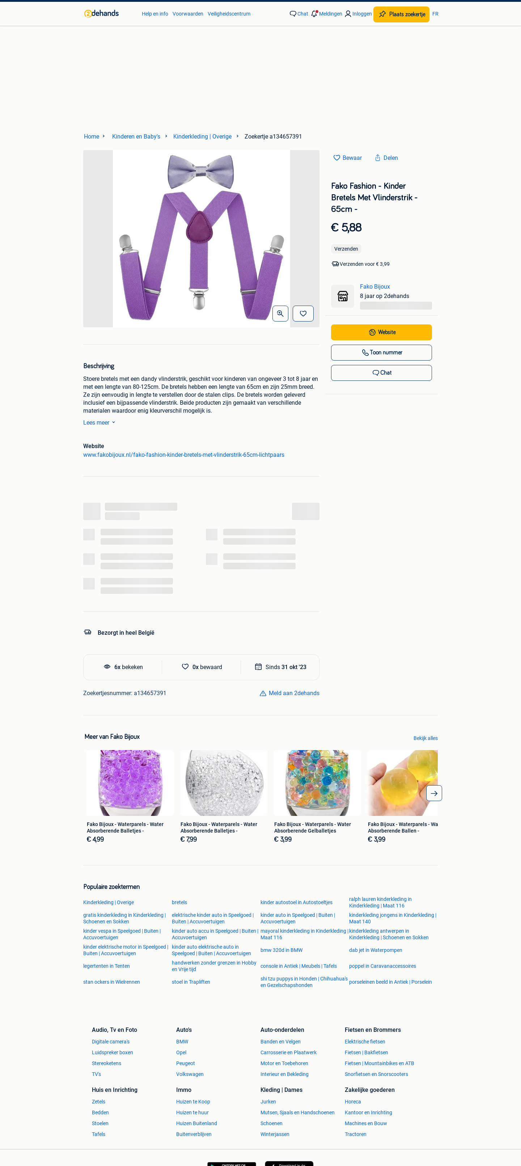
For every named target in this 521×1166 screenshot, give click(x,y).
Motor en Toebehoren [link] (284, 1063)
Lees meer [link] (100, 422)
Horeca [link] (353, 1102)
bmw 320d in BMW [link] (281, 950)
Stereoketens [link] (106, 1063)
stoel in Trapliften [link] (191, 982)
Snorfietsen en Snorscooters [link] (376, 1074)
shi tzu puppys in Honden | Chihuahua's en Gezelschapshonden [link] (304, 982)
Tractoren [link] (356, 1134)
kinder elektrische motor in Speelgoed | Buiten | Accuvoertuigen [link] (125, 950)
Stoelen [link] (100, 1123)
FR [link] (435, 14)
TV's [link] (96, 1074)
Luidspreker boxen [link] (112, 1052)
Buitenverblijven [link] (194, 1134)
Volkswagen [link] (190, 1074)
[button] (326, 13)
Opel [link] (181, 1052)
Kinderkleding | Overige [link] (108, 902)
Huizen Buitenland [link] (196, 1123)
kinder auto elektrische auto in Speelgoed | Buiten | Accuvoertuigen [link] (211, 950)
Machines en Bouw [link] (366, 1123)
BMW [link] (182, 1041)
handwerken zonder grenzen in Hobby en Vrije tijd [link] (214, 966)
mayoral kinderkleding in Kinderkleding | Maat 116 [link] (304, 934)
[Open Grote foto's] (280, 314)
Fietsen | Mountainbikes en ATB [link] (379, 1063)
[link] (109, 14)
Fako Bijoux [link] (375, 286)
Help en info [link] (155, 14)
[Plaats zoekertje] (401, 14)
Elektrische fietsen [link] (365, 1041)
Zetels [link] (98, 1102)
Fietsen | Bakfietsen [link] (366, 1052)
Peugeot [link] (185, 1063)
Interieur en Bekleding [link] (284, 1074)
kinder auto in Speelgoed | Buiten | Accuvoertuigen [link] (297, 918)
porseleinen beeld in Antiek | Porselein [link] (390, 982)
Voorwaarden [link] (188, 14)
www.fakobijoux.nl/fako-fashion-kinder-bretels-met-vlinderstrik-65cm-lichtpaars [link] (183, 454)
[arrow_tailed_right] (434, 793)
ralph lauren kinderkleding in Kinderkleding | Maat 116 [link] (380, 902)
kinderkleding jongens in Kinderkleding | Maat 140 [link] (392, 918)
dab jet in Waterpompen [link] (375, 950)
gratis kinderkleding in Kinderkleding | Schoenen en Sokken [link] (124, 918)
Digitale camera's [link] (111, 1041)
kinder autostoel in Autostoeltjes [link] (296, 902)
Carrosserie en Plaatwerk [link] (288, 1052)
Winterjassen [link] (274, 1134)
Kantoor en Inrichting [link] (368, 1112)
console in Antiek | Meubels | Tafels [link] (298, 966)
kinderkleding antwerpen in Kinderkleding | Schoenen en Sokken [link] (389, 934)
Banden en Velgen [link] (280, 1041)
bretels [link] (179, 902)
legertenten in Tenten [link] (106, 966)
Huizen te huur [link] (192, 1112)
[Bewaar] (303, 314)
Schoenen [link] (271, 1123)
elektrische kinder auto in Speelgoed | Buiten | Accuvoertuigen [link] (213, 918)
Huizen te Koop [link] (193, 1102)
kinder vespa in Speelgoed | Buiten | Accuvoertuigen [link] (122, 934)
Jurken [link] (268, 1102)
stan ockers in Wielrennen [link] (111, 982)
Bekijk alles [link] (426, 738)
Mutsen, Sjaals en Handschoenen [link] (297, 1112)
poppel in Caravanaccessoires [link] (382, 966)
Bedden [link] (100, 1112)
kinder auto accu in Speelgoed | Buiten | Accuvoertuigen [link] (215, 934)
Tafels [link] (98, 1134)
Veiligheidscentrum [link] (229, 14)
